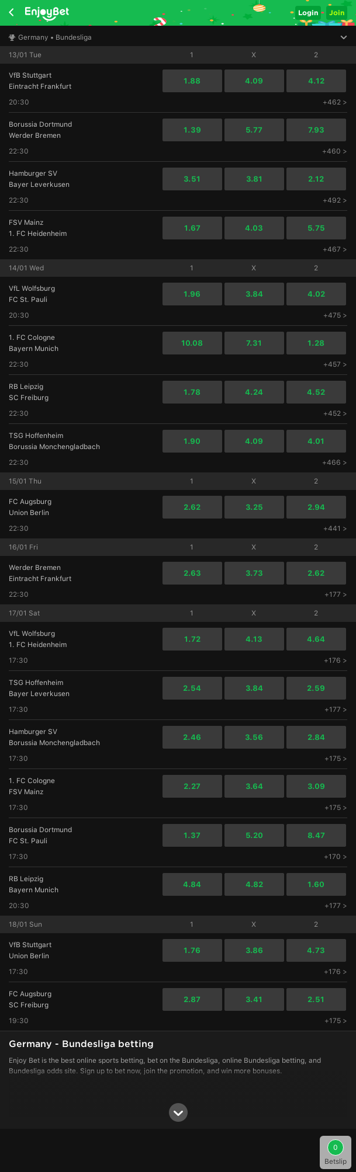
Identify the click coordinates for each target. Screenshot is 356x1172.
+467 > (335, 249)
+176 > (335, 660)
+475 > (335, 315)
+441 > (335, 528)
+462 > (335, 102)
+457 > (335, 364)
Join (336, 12)
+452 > (335, 413)
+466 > (334, 462)
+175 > (335, 758)
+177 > (335, 594)
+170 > (335, 857)
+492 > (335, 200)
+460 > (334, 151)
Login (308, 12)
